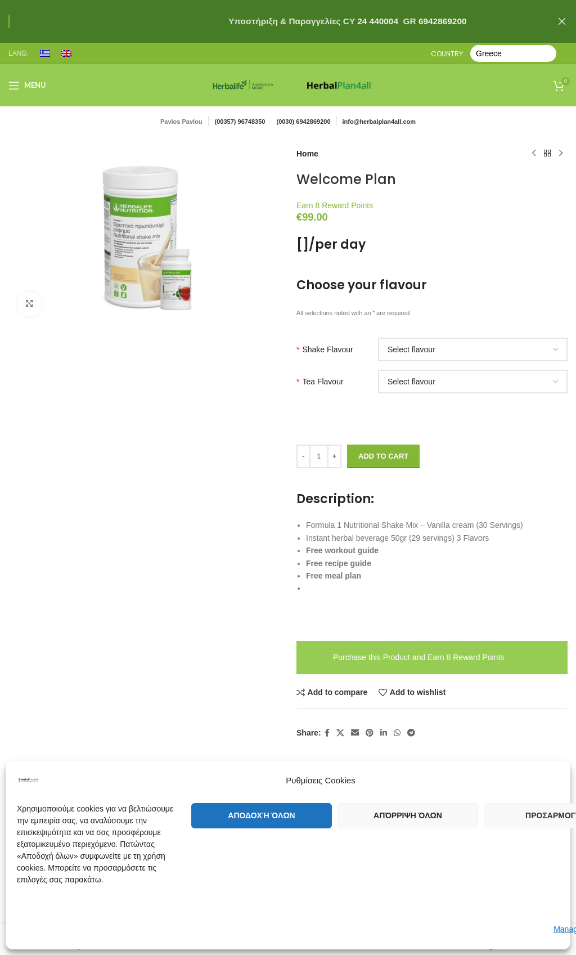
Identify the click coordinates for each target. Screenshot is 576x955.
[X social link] (340, 733)
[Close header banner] (562, 21)
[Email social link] (355, 733)
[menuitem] (45, 53)
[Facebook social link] (327, 733)
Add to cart (383, 456)
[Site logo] (243, 84)
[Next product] (561, 153)
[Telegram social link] (411, 733)
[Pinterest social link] (369, 733)
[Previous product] (534, 153)
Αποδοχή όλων (261, 815)
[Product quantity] (318, 456)
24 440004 (376, 21)
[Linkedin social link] (383, 733)
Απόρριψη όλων (408, 815)
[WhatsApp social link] (397, 733)
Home (307, 153)
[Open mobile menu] (27, 85)
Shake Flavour (324, 349)
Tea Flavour (320, 381)
